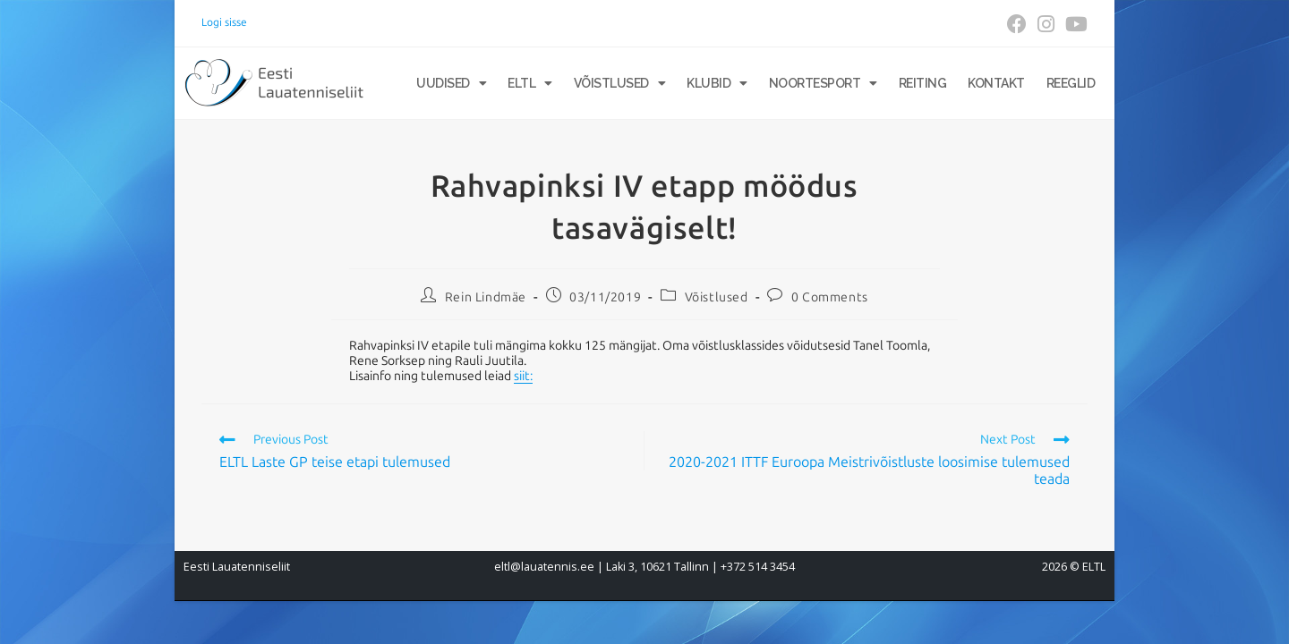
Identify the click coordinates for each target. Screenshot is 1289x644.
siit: (523, 376)
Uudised (451, 83)
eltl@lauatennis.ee (544, 566)
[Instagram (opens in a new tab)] (1046, 24)
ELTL (530, 83)
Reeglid (1071, 83)
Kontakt (996, 83)
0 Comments (829, 297)
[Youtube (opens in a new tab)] (1074, 24)
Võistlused (620, 83)
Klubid (717, 83)
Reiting (923, 83)
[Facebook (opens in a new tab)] (1017, 24)
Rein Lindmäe (485, 297)
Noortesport (823, 83)
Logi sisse (224, 22)
